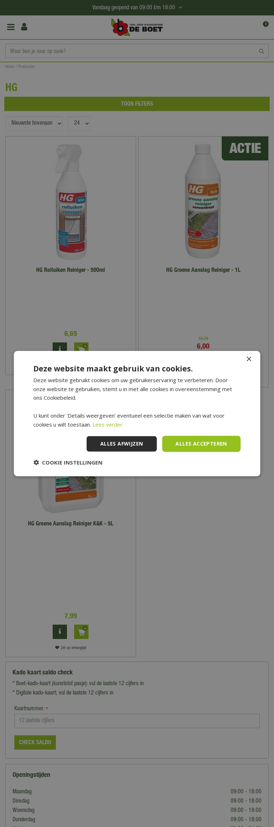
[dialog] (137, 413)
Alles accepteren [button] (201, 443)
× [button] (248, 359)
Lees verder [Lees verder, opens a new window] (107, 424)
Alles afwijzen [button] (121, 443)
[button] (67, 462)
